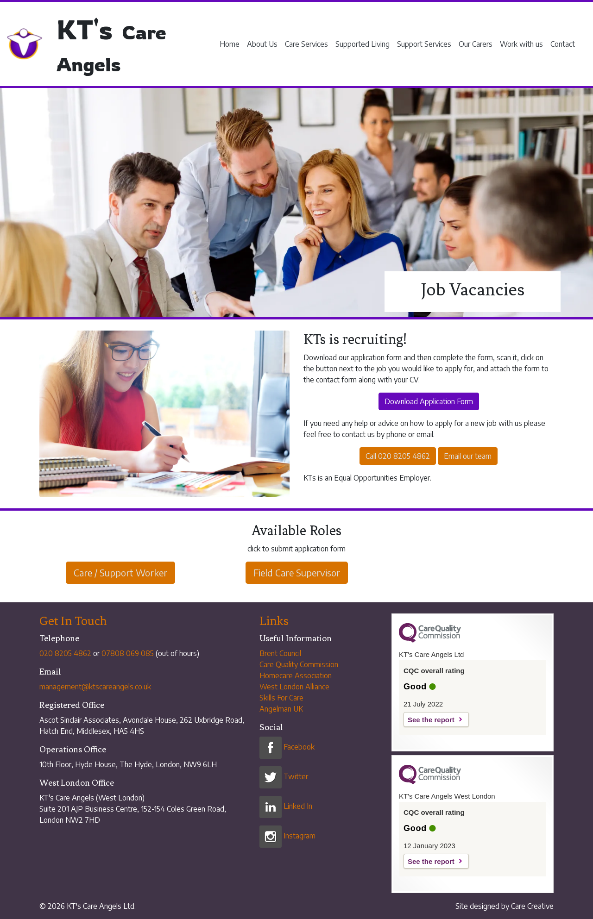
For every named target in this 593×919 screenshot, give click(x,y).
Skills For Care (281, 697)
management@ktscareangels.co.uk (95, 686)
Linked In (285, 806)
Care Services (306, 44)
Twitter (283, 776)
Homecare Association (295, 675)
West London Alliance (294, 686)
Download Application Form (429, 401)
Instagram (287, 835)
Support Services (424, 44)
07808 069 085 (127, 653)
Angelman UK (281, 708)
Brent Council (280, 653)
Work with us (521, 44)
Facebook (287, 746)
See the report (431, 720)
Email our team (468, 456)
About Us (262, 44)
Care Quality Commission (298, 664)
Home (230, 44)
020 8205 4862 (65, 653)
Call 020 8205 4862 (398, 456)
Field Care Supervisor (296, 572)
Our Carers (475, 44)
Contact (562, 44)
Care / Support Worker (120, 572)
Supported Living (362, 44)
